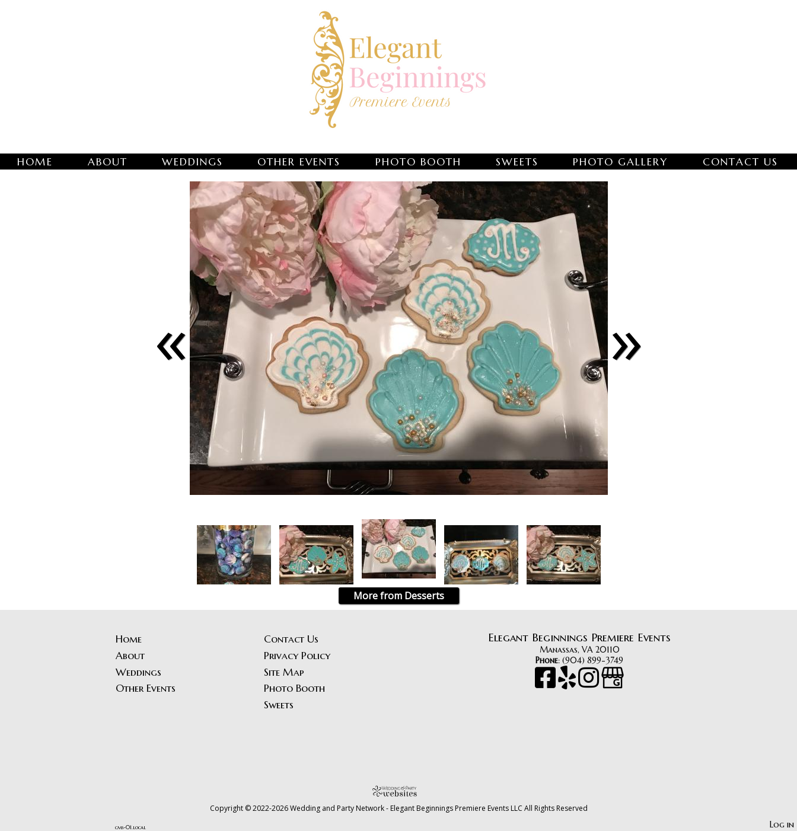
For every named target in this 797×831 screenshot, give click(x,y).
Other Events (298, 161)
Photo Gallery (620, 161)
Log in (782, 824)
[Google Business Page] (612, 683)
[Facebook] (546, 683)
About (107, 161)
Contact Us (740, 161)
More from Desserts (398, 595)
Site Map (284, 672)
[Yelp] (568, 683)
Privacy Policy (297, 655)
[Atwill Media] (398, 791)
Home (35, 161)
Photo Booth (418, 161)
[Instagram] (589, 683)
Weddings (192, 161)
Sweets (517, 161)
